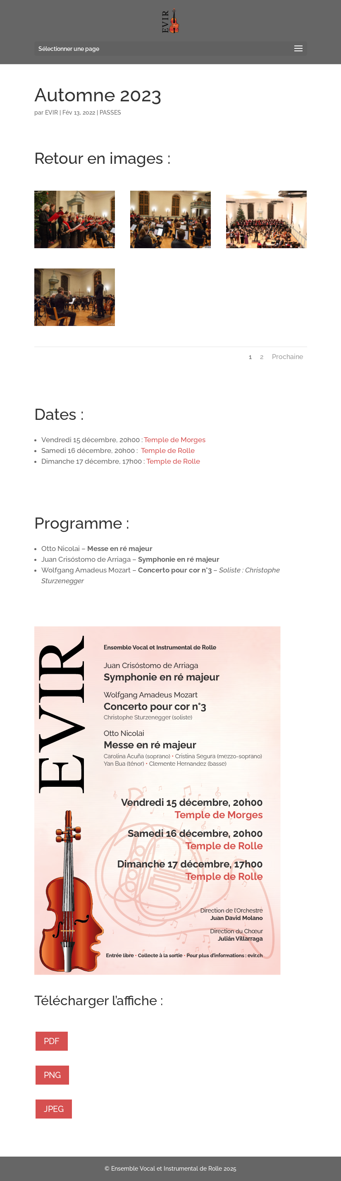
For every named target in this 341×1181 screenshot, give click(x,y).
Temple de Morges (174, 440)
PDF (52, 1041)
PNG (52, 1075)
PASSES (110, 112)
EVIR (51, 112)
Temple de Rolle (168, 450)
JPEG (54, 1109)
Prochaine (287, 357)
